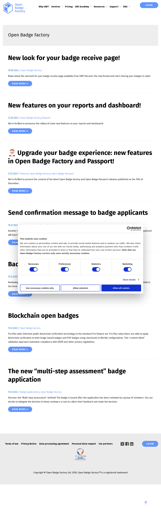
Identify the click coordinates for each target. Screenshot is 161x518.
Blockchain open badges (47, 341)
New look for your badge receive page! (69, 58)
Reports (46, 126)
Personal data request (84, 469)
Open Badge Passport (62, 190)
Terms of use (11, 469)
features (24, 190)
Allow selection (80, 288)
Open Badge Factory (31, 70)
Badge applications (30, 302)
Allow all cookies (121, 288)
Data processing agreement (54, 469)
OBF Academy (84, 6)
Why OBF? (45, 6)
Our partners (106, 469)
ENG (127, 6)
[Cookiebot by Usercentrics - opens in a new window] (129, 229)
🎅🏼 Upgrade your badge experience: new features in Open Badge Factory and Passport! (72, 169)
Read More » (22, 83)
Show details (129, 279)
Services (57, 6)
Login (149, 5)
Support (115, 6)
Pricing (70, 6)
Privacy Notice (28, 469)
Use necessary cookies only (40, 288)
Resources (101, 6)
